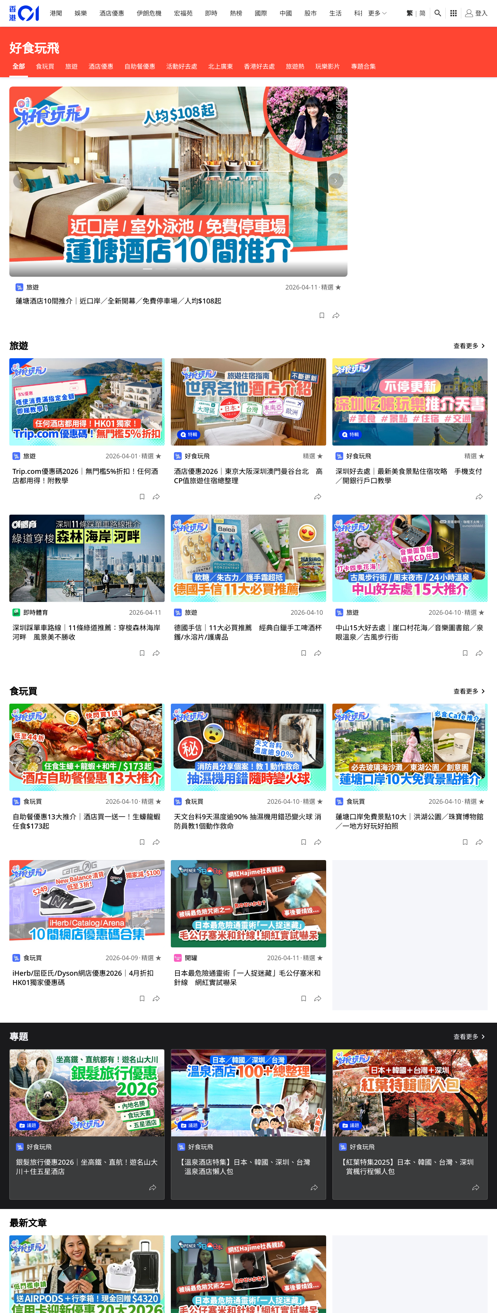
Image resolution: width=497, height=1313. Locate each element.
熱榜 (236, 13)
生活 (335, 13)
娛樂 (81, 13)
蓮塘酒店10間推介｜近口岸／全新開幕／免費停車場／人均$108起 (118, 300)
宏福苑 (183, 13)
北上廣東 (220, 66)
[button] (321, 315)
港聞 (56, 13)
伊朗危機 (149, 13)
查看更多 (471, 345)
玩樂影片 (327, 66)
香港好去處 (259, 66)
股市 (310, 13)
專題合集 (363, 66)
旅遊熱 (295, 66)
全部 (18, 66)
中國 (286, 13)
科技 (360, 13)
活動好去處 (181, 66)
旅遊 (71, 66)
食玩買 (45, 66)
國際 (261, 13)
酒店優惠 (111, 13)
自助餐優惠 (139, 66)
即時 (211, 13)
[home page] (24, 13)
